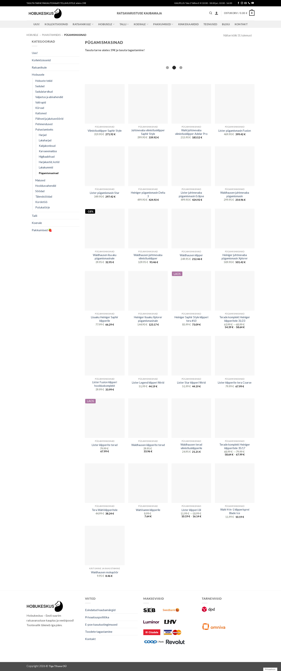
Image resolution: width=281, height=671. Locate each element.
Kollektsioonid (56, 24)
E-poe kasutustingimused (101, 624)
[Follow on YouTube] (252, 3)
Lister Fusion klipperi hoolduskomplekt (104, 384)
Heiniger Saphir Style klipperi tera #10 (191, 319)
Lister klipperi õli (191, 510)
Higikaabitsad (47, 156)
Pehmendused (44, 124)
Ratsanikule (83, 24)
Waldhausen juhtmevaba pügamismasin (234, 194)
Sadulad (39, 86)
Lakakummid (46, 167)
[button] (216, 13)
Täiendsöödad (43, 196)
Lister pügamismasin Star (104, 192)
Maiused (40, 180)
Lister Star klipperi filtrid (191, 382)
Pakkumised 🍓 (42, 230)
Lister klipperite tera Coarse (234, 382)
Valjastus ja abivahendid (49, 97)
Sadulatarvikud (44, 91)
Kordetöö (41, 202)
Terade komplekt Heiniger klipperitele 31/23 (234, 319)
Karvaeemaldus (48, 151)
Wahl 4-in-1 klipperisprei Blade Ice (234, 511)
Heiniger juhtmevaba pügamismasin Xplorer (235, 256)
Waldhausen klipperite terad (148, 445)
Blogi (226, 24)
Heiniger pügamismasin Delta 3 (148, 194)
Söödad (39, 191)
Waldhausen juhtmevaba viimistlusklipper (148, 256)
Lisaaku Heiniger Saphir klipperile (104, 319)
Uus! (36, 24)
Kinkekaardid (188, 24)
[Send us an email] (245, 3)
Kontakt (241, 24)
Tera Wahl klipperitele (105, 510)
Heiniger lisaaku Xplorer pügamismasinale (148, 319)
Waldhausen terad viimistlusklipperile (191, 446)
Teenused (210, 24)
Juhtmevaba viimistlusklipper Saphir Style (148, 132)
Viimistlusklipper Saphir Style (105, 130)
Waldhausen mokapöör (104, 572)
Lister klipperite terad (105, 445)
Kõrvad (39, 107)
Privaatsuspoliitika (97, 617)
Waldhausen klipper (191, 255)
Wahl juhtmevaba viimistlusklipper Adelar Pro (191, 132)
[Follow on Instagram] (242, 3)
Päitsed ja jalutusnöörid (49, 118)
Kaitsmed (41, 113)
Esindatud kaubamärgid (100, 610)
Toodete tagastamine (98, 631)
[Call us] (249, 3)
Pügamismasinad (48, 173)
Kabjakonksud (47, 145)
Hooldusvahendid (45, 185)
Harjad (43, 135)
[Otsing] (210, 13)
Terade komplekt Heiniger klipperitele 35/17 (234, 446)
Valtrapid (40, 102)
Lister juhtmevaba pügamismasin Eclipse (191, 194)
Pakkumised (163, 24)
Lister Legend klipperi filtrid (148, 382)
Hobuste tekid (43, 80)
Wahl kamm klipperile (148, 510)
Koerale (141, 24)
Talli (124, 24)
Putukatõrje (42, 207)
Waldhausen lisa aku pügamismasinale (104, 256)
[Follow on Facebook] (238, 3)
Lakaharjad (45, 140)
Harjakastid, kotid (49, 162)
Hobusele (106, 24)
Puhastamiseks (51, 34)
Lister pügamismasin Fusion (234, 130)
